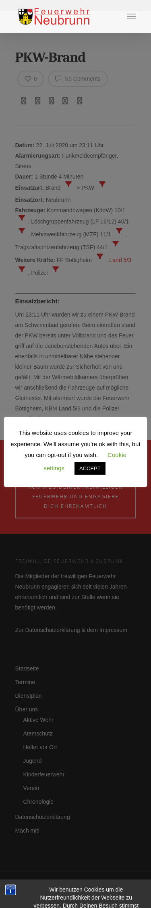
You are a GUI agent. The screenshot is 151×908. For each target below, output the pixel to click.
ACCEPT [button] (90, 468)
